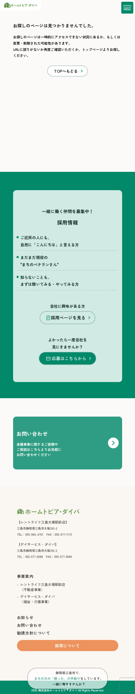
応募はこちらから (66, 363)
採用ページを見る (66, 323)
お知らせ (25, 622)
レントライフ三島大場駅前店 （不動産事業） (42, 592)
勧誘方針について (33, 638)
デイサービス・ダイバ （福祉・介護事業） (37, 604)
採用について (67, 650)
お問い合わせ (29, 630)
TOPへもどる (66, 71)
